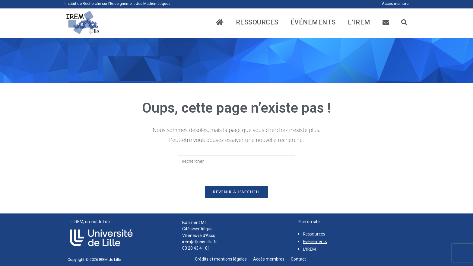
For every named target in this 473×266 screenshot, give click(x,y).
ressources (257, 22)
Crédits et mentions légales (224, 259)
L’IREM (359, 22)
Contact (298, 259)
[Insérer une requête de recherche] (236, 161)
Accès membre (395, 3)
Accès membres (272, 259)
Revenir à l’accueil (236, 191)
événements (313, 22)
